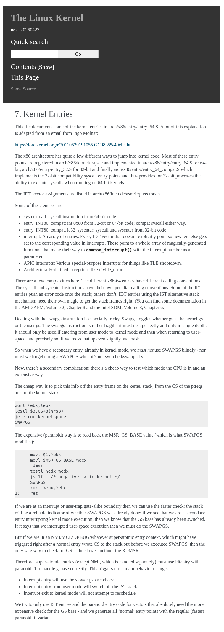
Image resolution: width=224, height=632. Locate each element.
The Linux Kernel (47, 17)
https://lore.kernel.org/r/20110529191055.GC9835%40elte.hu (73, 144)
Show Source (23, 88)
